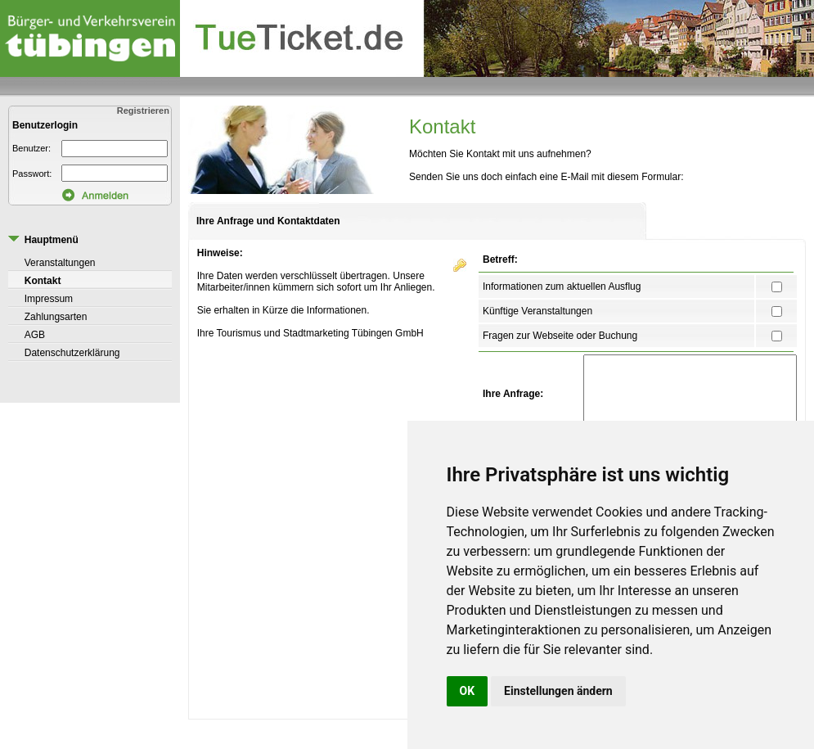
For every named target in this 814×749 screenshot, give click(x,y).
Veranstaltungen (60, 262)
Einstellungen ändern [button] (558, 690)
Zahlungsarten (56, 317)
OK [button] (467, 690)
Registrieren (144, 110)
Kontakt (43, 281)
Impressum (49, 299)
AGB (35, 335)
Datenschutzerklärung (72, 353)
